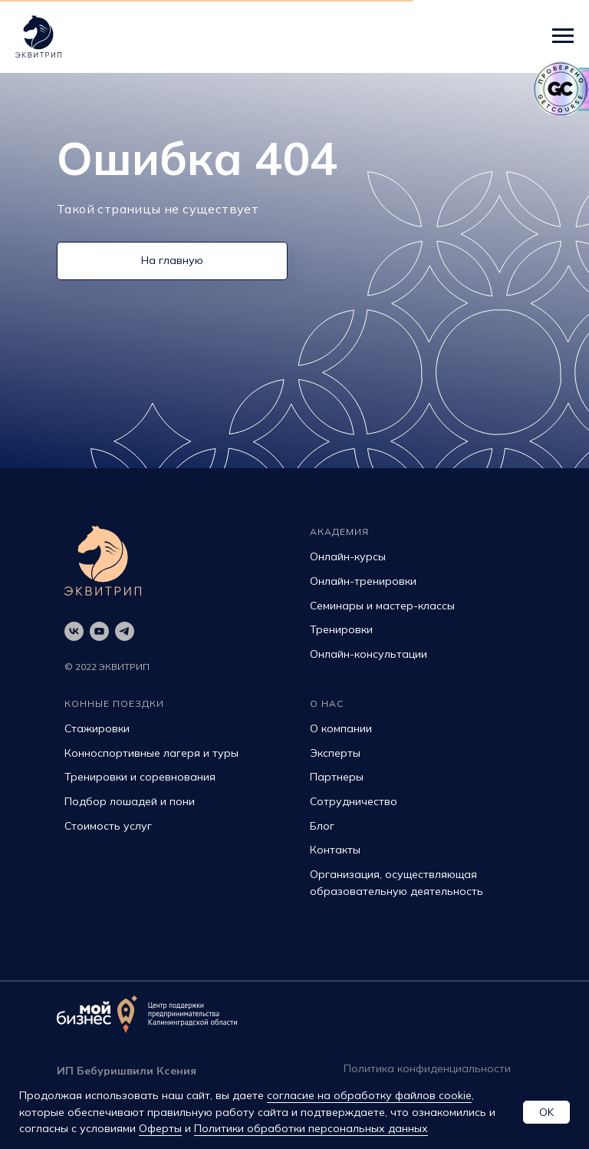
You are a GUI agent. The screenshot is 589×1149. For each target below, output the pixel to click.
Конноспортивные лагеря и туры (151, 753)
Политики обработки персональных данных (311, 1128)
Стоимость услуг (108, 826)
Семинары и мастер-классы (382, 605)
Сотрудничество (353, 801)
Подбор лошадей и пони (129, 801)
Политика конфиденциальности (427, 1068)
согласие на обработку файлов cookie (369, 1095)
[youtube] (99, 631)
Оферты (160, 1128)
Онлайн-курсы (348, 556)
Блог (322, 826)
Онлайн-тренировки (363, 581)
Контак (328, 850)
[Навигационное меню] (563, 36)
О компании (341, 728)
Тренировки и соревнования (140, 777)
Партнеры (337, 777)
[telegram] (124, 631)
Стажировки (97, 728)
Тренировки (341, 629)
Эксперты (335, 753)
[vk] (74, 631)
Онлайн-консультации (368, 654)
